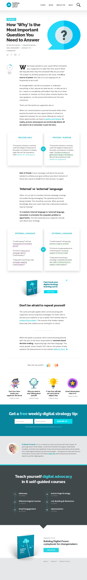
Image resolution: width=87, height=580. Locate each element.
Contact (54, 561)
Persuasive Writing (29, 45)
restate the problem (27, 320)
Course (42, 5)
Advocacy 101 (26, 48)
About (70, 5)
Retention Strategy (13, 45)
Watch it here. (59, 349)
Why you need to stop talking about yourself (34, 388)
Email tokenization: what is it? (73, 387)
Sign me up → (63, 421)
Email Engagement (12, 48)
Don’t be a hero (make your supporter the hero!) (14, 388)
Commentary (11, 51)
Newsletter (60, 5)
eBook (51, 5)
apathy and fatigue (53, 119)
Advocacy (11, 19)
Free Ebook (51, 550)
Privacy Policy (64, 561)
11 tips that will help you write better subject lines (53, 388)
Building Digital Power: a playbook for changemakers (60, 542)
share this (52, 454)
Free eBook (50, 291)
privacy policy (58, 427)
